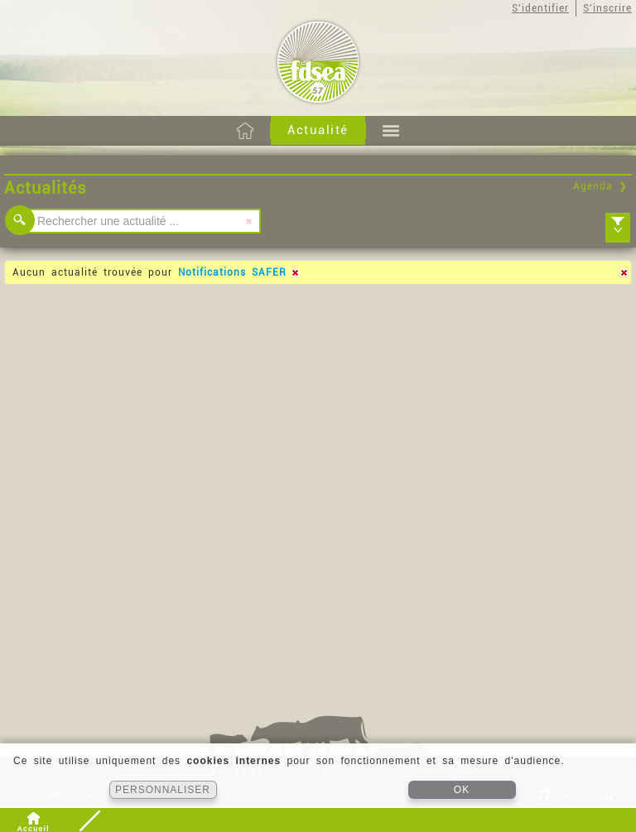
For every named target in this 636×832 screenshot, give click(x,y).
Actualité (318, 130)
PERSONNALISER (162, 790)
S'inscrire (607, 8)
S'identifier (540, 8)
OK (462, 790)
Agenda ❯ (600, 186)
